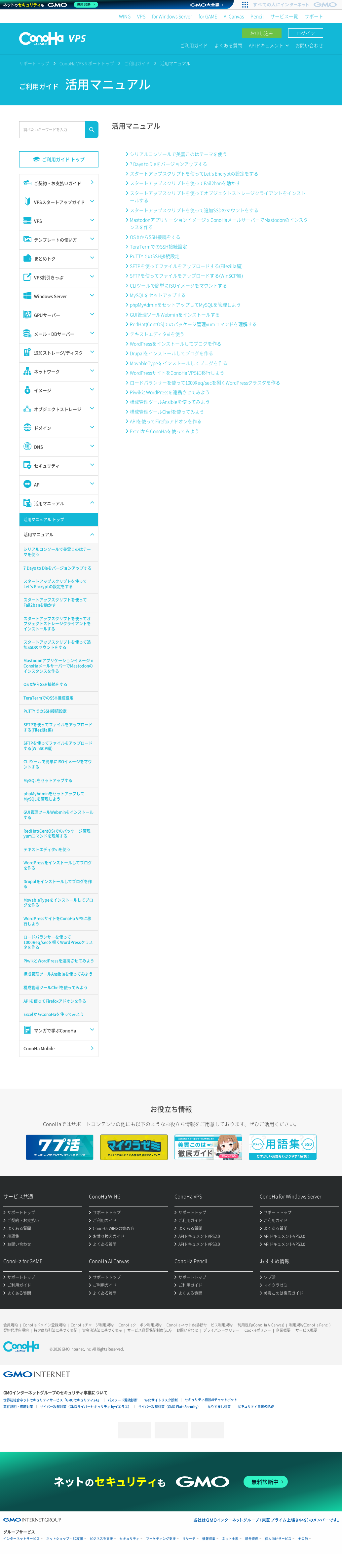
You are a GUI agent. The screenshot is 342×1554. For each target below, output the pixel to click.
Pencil (257, 16)
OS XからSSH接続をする (155, 237)
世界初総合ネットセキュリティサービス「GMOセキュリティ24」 (52, 1399)
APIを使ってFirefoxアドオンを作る (166, 421)
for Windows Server (172, 16)
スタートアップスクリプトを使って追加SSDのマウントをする (194, 210)
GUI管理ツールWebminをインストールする (175, 314)
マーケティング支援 (161, 1538)
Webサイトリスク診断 (161, 1399)
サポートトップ (34, 63)
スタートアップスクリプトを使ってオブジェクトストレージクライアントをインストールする (218, 196)
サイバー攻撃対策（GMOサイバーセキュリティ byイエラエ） (85, 1406)
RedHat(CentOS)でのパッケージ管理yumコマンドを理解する (193, 324)
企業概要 (283, 1330)
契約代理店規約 (16, 1330)
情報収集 (208, 1538)
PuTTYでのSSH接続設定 (154, 256)
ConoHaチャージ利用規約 (92, 1325)
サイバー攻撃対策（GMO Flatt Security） (169, 1406)
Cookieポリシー (258, 1330)
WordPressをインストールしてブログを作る (175, 343)
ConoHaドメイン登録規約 (44, 1325)
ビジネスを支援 (101, 1538)
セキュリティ (129, 1538)
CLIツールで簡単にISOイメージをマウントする (178, 285)
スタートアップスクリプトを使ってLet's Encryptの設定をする (194, 173)
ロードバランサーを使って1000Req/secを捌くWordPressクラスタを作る (205, 382)
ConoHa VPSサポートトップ (86, 63)
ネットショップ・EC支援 (64, 1538)
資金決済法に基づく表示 (102, 1330)
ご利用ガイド (194, 45)
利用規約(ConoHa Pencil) (309, 1325)
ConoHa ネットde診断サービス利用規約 (200, 1325)
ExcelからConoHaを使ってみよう (164, 431)
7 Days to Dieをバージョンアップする (168, 164)
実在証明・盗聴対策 (18, 1406)
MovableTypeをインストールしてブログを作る (178, 363)
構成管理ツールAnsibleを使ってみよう (170, 401)
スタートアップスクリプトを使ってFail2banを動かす (185, 183)
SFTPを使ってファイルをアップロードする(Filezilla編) (186, 266)
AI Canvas (234, 16)
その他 (303, 1538)
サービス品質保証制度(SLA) (149, 1330)
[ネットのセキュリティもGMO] (51, 4)
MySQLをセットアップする (158, 295)
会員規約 (10, 1325)
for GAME (208, 16)
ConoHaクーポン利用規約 (140, 1325)
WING (125, 16)
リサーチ (189, 1538)
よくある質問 (228, 45)
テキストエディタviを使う (157, 334)
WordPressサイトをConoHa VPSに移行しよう (177, 372)
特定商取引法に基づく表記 (55, 1330)
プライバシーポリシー (221, 1330)
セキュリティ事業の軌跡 (256, 1406)
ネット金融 (230, 1538)
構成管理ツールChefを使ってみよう (167, 411)
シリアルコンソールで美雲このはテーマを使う (178, 154)
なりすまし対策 (219, 1406)
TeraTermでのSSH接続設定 (158, 246)
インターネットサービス (21, 1538)
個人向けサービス (278, 1538)
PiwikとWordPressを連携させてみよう (170, 392)
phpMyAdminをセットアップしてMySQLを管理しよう (185, 304)
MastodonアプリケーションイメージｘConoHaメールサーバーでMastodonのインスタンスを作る (219, 223)
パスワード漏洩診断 (122, 1399)
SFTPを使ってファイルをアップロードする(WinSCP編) (186, 275)
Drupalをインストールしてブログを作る (171, 353)
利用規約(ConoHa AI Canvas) (261, 1325)
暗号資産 (251, 1538)
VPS (141, 16)
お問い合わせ (309, 45)
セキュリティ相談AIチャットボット (211, 1399)
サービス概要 (306, 1330)
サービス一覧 (284, 16)
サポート (314, 16)
